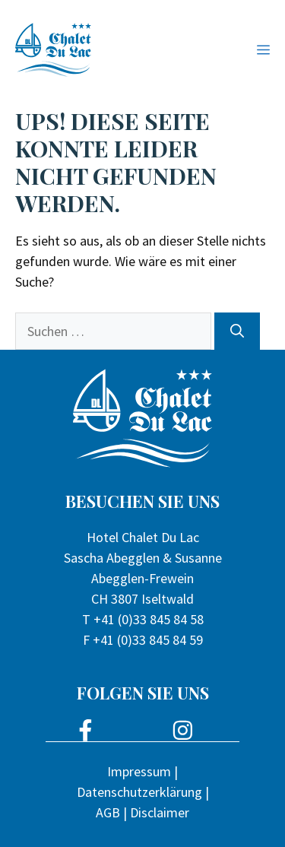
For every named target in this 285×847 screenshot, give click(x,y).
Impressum (139, 771)
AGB (108, 812)
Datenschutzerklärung (139, 792)
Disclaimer (159, 812)
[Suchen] (237, 331)
